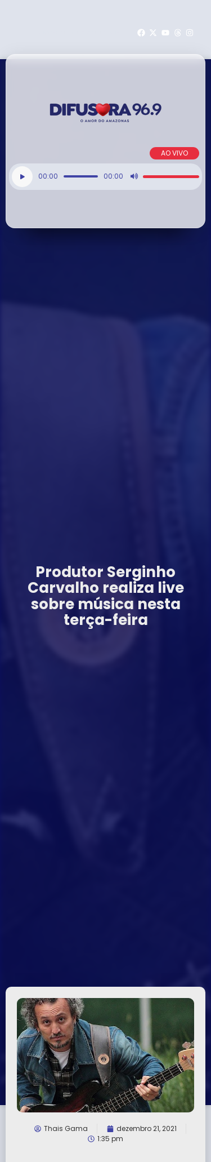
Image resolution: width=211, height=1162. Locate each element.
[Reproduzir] (22, 176)
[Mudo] (134, 176)
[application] (105, 176)
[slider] (81, 176)
